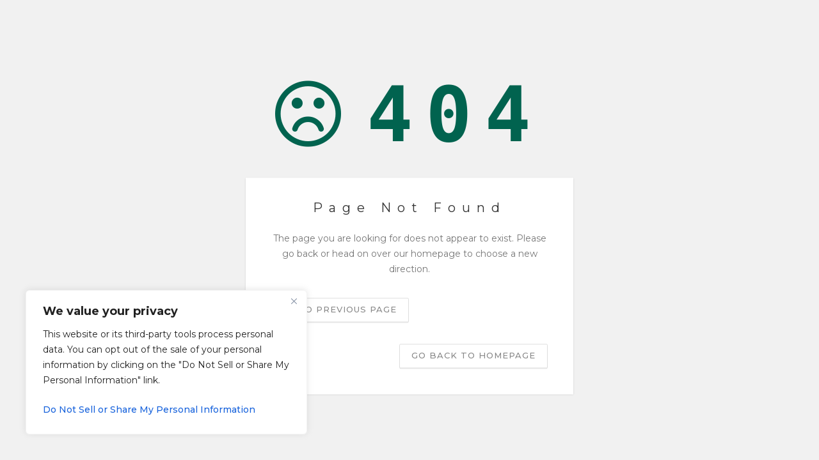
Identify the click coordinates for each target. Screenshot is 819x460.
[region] (166, 362)
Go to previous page (338, 310)
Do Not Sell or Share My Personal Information (149, 409)
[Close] (293, 301)
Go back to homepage (473, 356)
